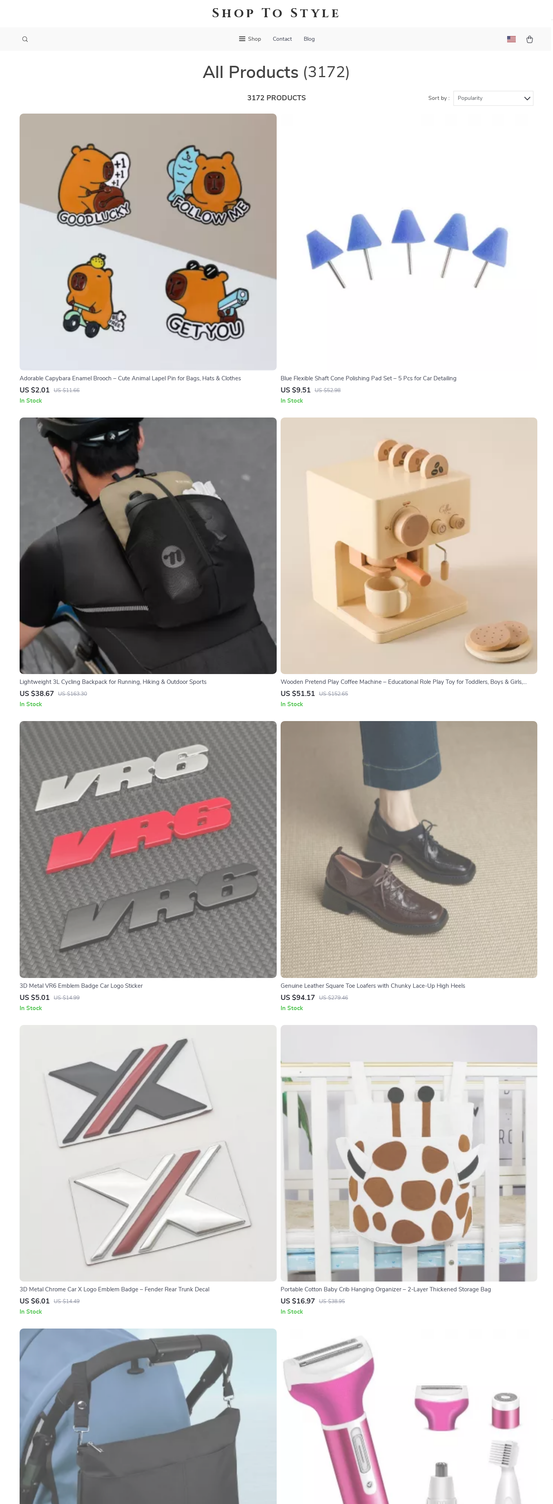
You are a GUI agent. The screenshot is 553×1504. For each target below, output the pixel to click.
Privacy (242, 1488)
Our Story (212, 1302)
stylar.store (411, 1302)
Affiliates (211, 1379)
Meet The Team (219, 1327)
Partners (210, 1405)
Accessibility (269, 1488)
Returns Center (318, 1340)
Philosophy (213, 1431)
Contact (282, 39)
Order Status (315, 1366)
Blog (309, 39)
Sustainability (217, 1418)
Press (206, 1353)
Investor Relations (223, 1392)
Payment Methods (322, 1353)
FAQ (304, 1327)
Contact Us (313, 1302)
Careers (209, 1340)
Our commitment (419, 1347)
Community (214, 1444)
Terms (226, 1488)
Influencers (214, 1366)
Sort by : (439, 106)
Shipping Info (316, 1315)
